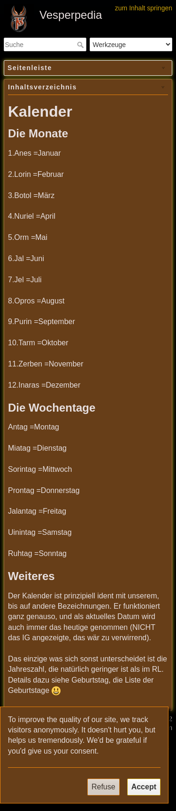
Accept (143, 787)
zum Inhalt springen (143, 8)
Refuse (103, 787)
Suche (81, 44)
